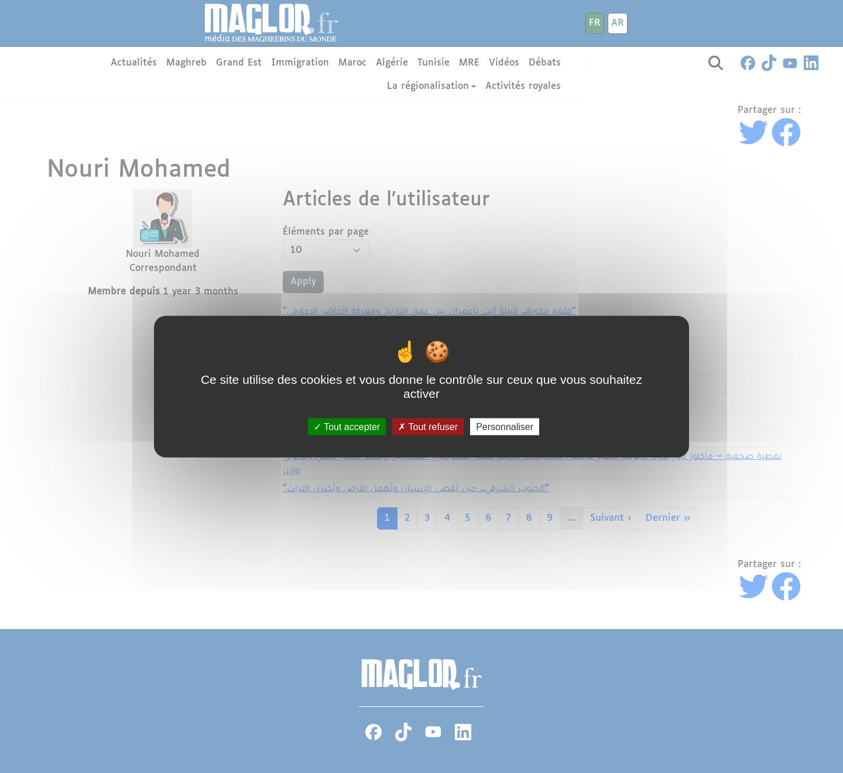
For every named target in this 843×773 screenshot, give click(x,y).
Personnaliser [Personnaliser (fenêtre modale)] (504, 427)
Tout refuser (428, 427)
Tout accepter (347, 427)
